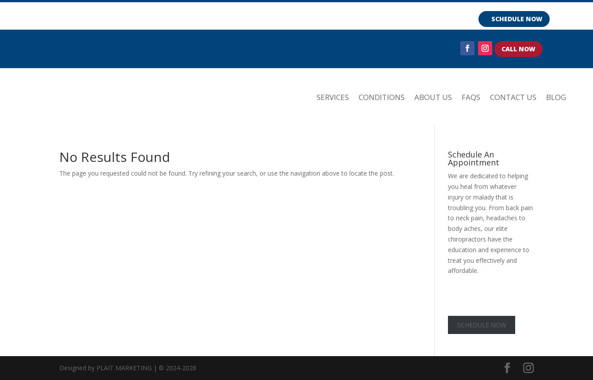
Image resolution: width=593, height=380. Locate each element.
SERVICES (333, 97)
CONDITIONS (382, 97)
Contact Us (513, 97)
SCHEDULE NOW (517, 19)
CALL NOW (518, 49)
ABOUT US (433, 97)
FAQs (471, 97)
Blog (556, 97)
